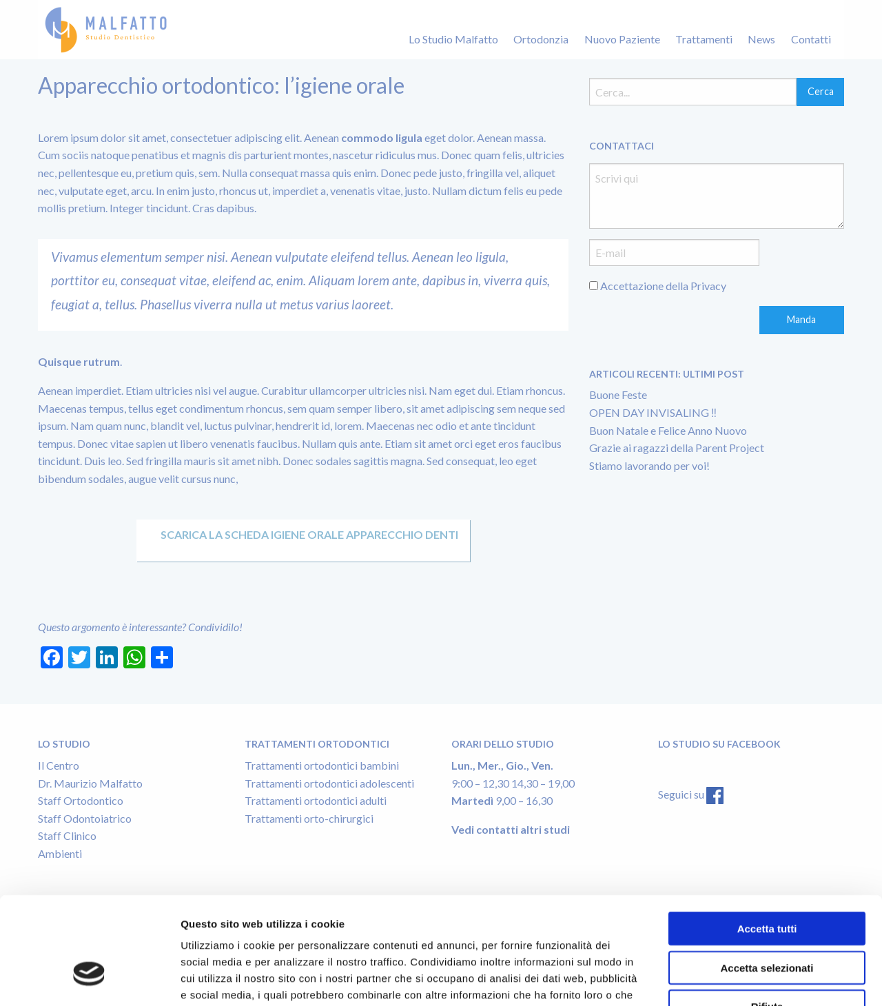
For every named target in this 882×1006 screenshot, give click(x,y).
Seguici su (682, 794)
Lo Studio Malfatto (453, 38)
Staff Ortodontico (80, 800)
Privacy (708, 285)
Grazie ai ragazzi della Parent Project (676, 447)
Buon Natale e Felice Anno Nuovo (668, 430)
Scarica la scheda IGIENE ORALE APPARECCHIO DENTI (303, 534)
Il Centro (58, 765)
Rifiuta (767, 918)
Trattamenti (703, 38)
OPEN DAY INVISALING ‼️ (653, 412)
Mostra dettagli (478, 979)
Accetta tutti (767, 840)
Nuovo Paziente (622, 38)
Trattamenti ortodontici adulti (316, 800)
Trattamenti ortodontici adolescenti (329, 783)
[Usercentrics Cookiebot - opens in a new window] (89, 979)
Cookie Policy (477, 923)
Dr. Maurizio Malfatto (90, 783)
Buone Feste (618, 394)
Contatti (811, 38)
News (761, 38)
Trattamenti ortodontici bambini (322, 765)
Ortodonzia (540, 38)
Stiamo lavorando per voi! (649, 465)
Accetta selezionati (766, 879)
